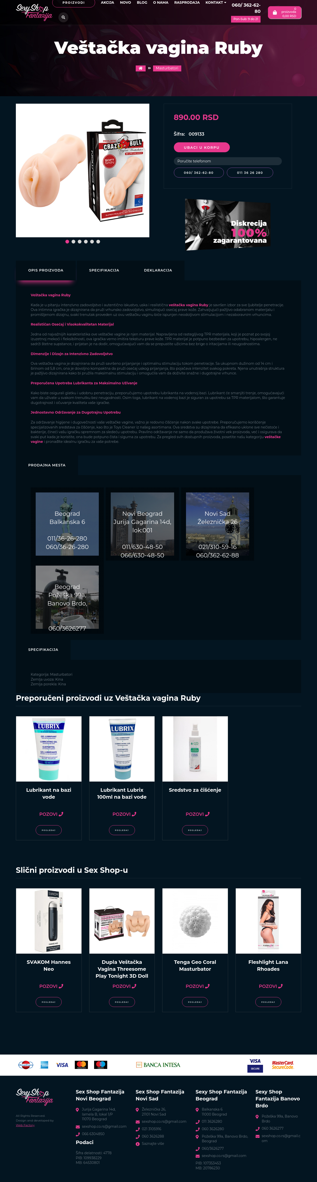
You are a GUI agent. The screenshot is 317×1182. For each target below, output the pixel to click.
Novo (125, 2)
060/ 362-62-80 (246, 8)
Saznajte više (153, 1142)
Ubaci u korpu (202, 147)
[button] (67, 241)
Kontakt (216, 2)
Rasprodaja (187, 2)
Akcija (107, 2)
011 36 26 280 (252, 173)
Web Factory (25, 1124)
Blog (142, 2)
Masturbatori (167, 68)
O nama (160, 2)
